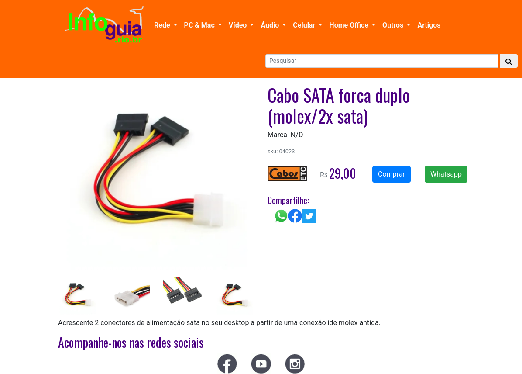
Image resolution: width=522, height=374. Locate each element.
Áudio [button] (271, 25)
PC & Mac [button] (200, 25)
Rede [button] (163, 25)
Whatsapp (446, 174)
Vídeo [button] (238, 25)
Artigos (428, 25)
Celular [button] (305, 25)
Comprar (391, 174)
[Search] (381, 61)
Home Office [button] (349, 25)
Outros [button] (393, 25)
